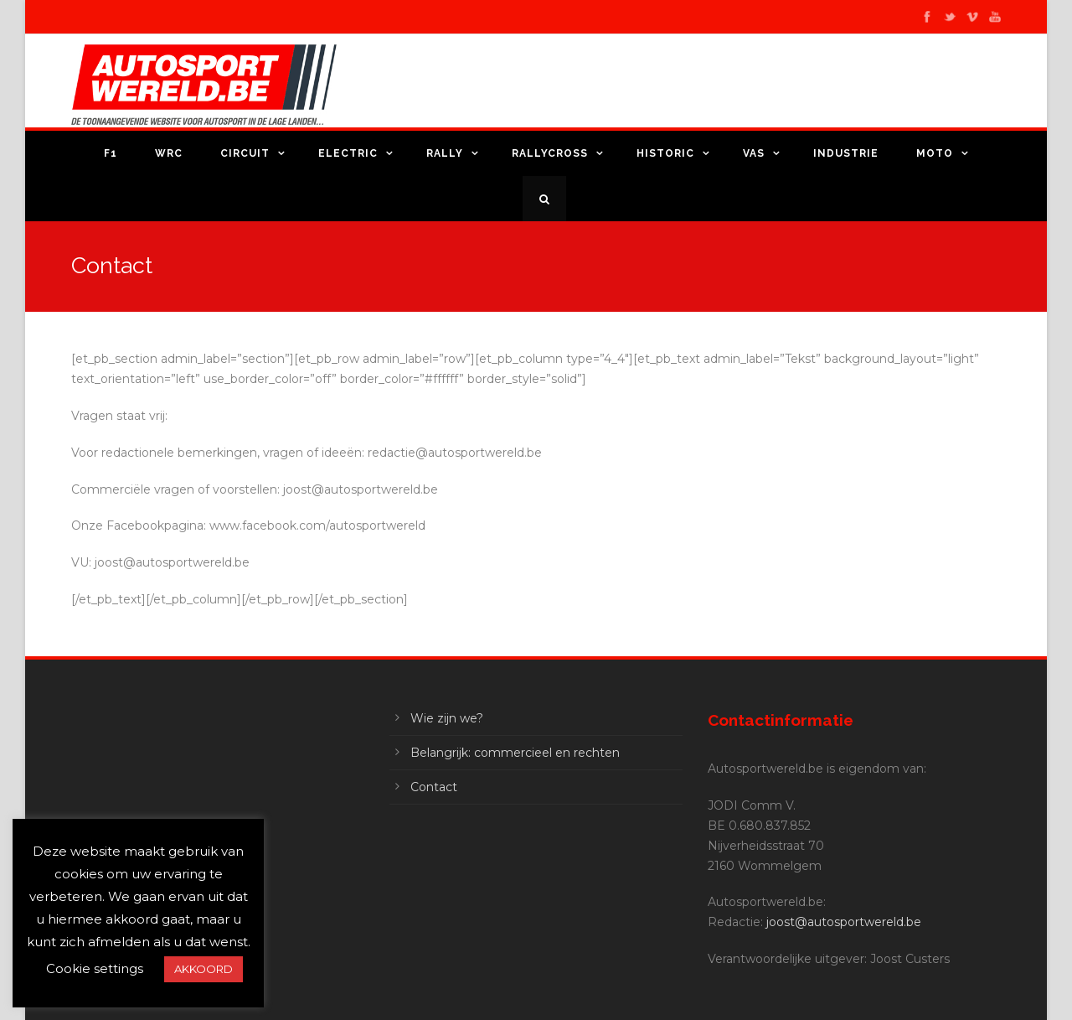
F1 (110, 153)
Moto (934, 153)
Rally (444, 153)
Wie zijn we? (446, 718)
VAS (754, 153)
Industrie (846, 153)
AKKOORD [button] (203, 969)
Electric (348, 153)
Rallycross (550, 153)
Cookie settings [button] (94, 968)
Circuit (245, 153)
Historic (665, 153)
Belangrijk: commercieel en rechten (515, 752)
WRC (169, 153)
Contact (433, 787)
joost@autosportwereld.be (843, 921)
